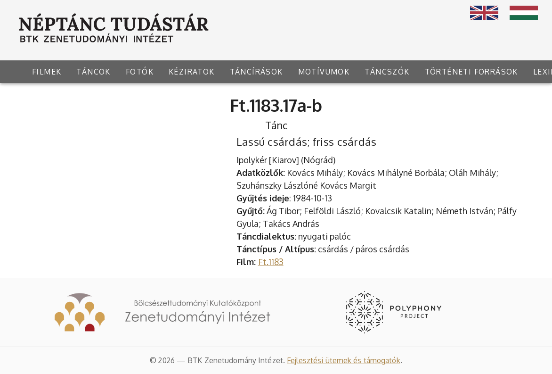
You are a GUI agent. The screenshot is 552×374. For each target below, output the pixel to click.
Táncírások (256, 71)
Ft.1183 (271, 262)
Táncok (93, 71)
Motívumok (324, 71)
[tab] (46, 71)
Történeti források (471, 71)
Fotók (140, 71)
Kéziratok (192, 71)
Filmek (46, 71)
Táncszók (387, 71)
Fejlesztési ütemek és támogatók (343, 360)
